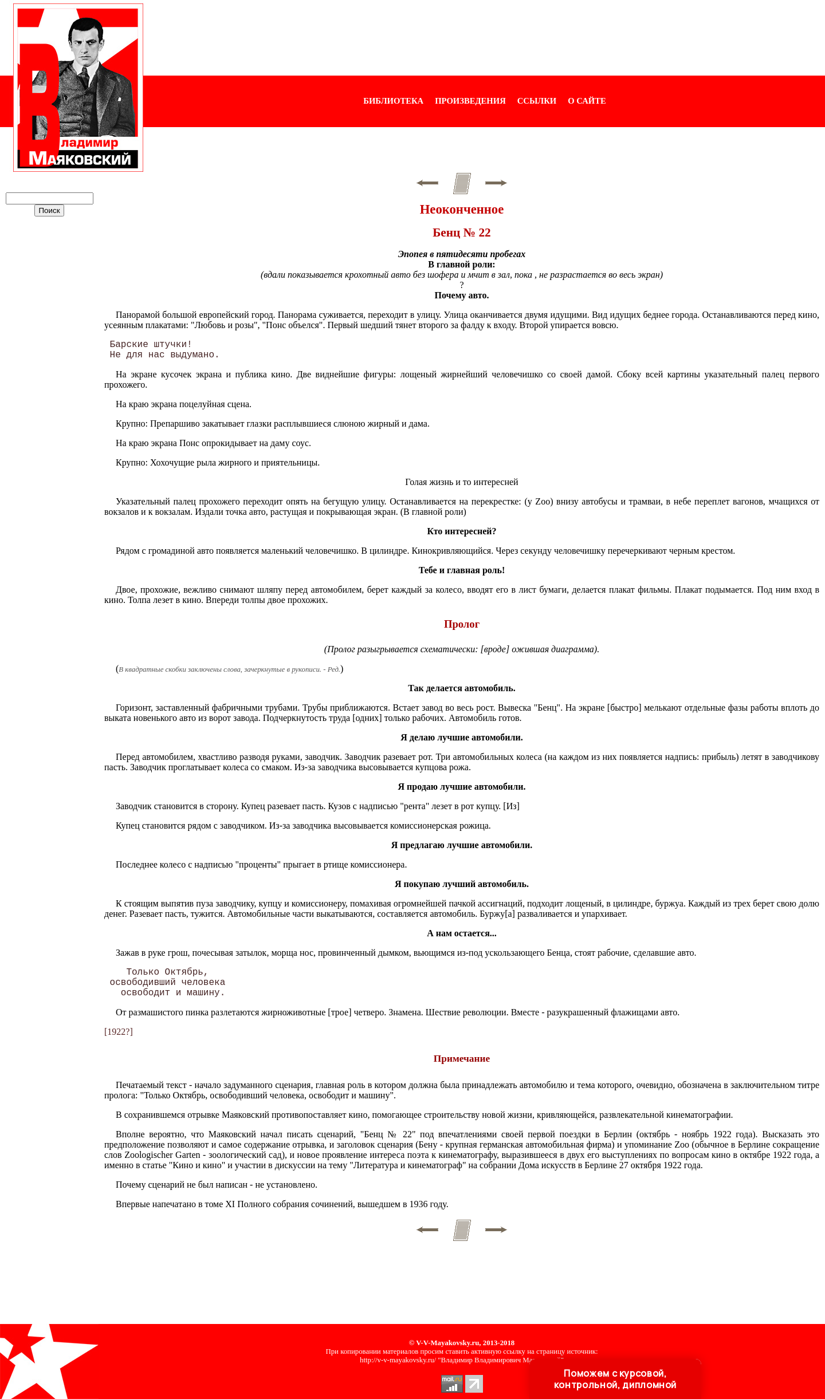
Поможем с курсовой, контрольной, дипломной (615, 1379)
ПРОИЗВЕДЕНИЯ (470, 100)
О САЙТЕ (587, 100)
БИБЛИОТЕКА (393, 100)
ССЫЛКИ (537, 100)
